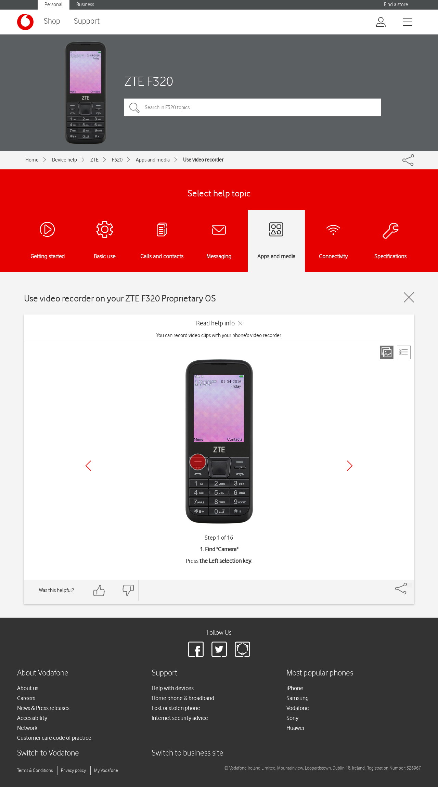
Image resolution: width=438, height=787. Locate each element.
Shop (52, 21)
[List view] (404, 352)
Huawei (295, 727)
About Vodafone (42, 673)
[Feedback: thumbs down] (128, 590)
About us (27, 688)
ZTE (94, 160)
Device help (64, 160)
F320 (117, 160)
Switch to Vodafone (48, 753)
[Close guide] (409, 297)
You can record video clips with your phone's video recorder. (219, 335)
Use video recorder (203, 160)
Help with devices (173, 688)
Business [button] (85, 5)
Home (32, 160)
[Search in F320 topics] (252, 107)
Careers (26, 698)
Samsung (297, 698)
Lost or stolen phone (176, 708)
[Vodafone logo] (25, 22)
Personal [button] (53, 5)
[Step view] (387, 352)
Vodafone (297, 708)
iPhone (294, 688)
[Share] (409, 585)
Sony (292, 717)
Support (87, 21)
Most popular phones (319, 673)
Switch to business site (187, 753)
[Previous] (88, 466)
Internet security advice (180, 717)
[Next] (349, 466)
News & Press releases (43, 708)
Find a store (396, 5)
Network (27, 727)
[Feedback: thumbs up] (99, 590)
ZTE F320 (148, 81)
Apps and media (153, 160)
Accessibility (32, 717)
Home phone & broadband (183, 698)
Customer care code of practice (54, 737)
